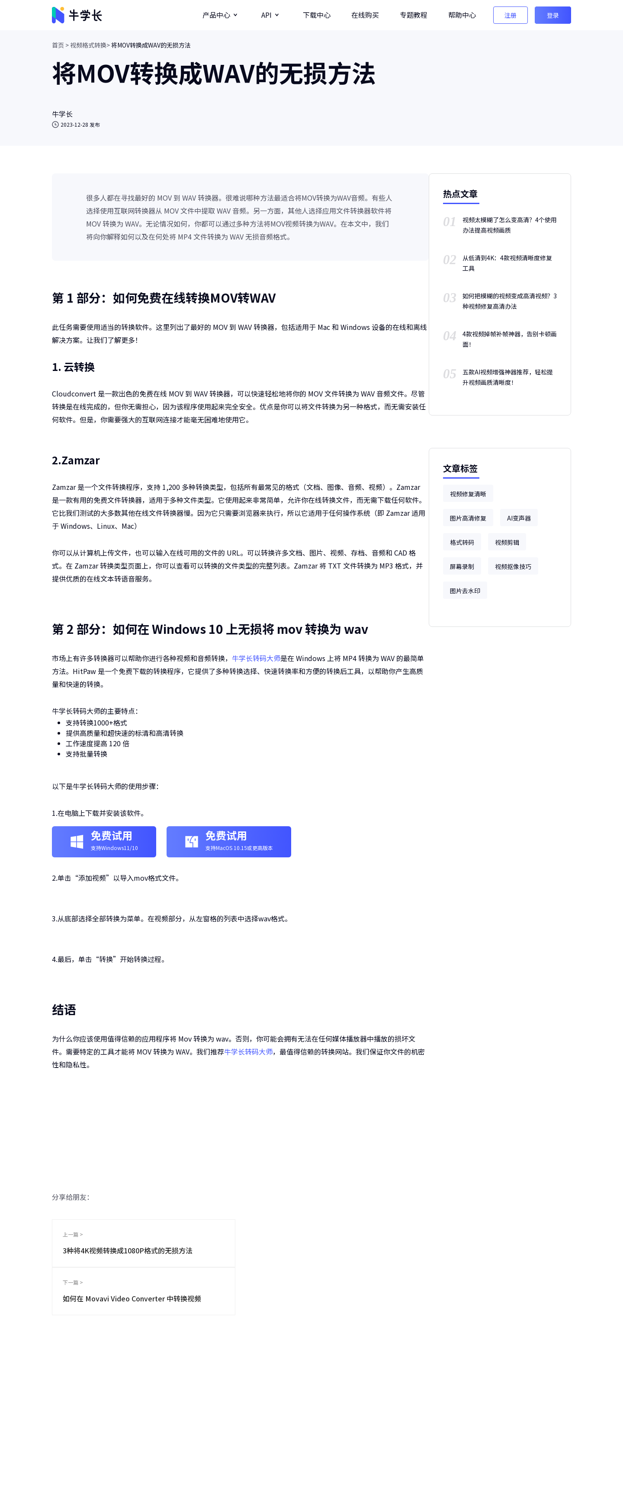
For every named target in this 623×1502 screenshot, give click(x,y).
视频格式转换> (90, 45)
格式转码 (462, 542)
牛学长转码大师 (256, 658)
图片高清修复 (468, 518)
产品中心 (216, 15)
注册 (510, 15)
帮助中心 (462, 15)
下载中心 (317, 15)
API (266, 15)
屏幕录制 (462, 566)
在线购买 (365, 15)
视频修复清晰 (468, 493)
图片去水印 (465, 590)
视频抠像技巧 (513, 566)
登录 (553, 15)
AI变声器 (519, 518)
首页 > (60, 45)
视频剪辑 (507, 542)
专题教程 (413, 15)
